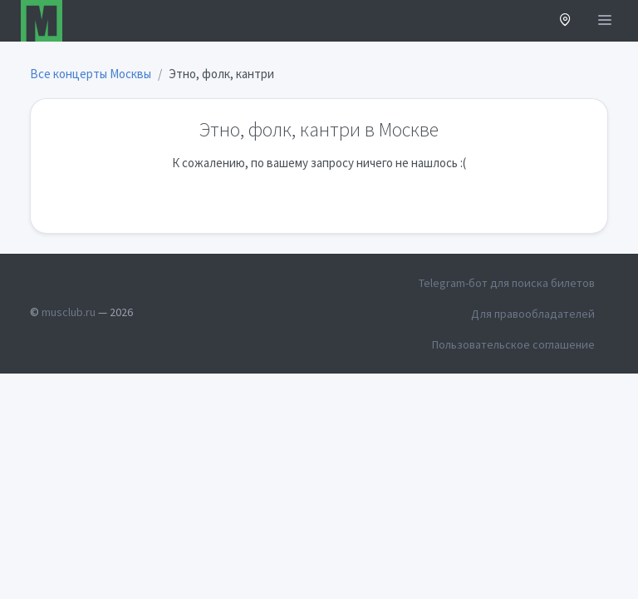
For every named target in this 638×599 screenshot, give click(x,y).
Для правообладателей (533, 313)
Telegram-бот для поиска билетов (507, 282)
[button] (565, 21)
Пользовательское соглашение (513, 344)
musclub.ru (69, 311)
